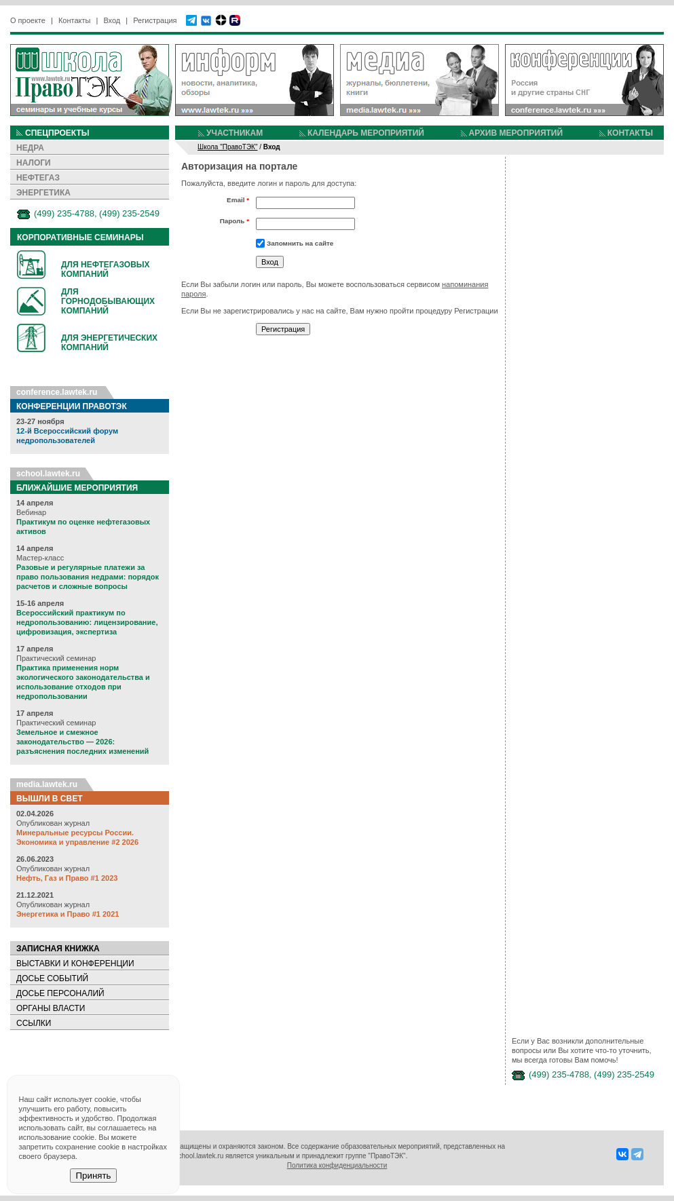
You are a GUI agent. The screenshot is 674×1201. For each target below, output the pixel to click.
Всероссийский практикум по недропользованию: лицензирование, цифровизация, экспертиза (86, 622)
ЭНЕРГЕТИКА (43, 192)
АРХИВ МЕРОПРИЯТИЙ (516, 133)
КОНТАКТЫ (630, 133)
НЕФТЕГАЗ (38, 178)
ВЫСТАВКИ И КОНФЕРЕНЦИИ (75, 963)
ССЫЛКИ (33, 1023)
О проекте (27, 20)
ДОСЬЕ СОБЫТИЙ (52, 978)
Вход (111, 20)
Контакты (74, 20)
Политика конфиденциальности (337, 1165)
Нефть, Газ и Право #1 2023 (66, 878)
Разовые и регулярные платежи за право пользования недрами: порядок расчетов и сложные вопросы (87, 576)
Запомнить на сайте (300, 243)
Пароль (234, 221)
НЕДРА (30, 148)
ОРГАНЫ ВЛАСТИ (50, 1008)
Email (238, 200)
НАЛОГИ (33, 163)
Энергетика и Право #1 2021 (67, 914)
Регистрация (154, 20)
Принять (93, 1175)
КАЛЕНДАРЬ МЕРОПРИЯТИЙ (365, 133)
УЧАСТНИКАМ (234, 133)
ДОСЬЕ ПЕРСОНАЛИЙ (60, 993)
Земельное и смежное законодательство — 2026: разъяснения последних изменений (82, 741)
